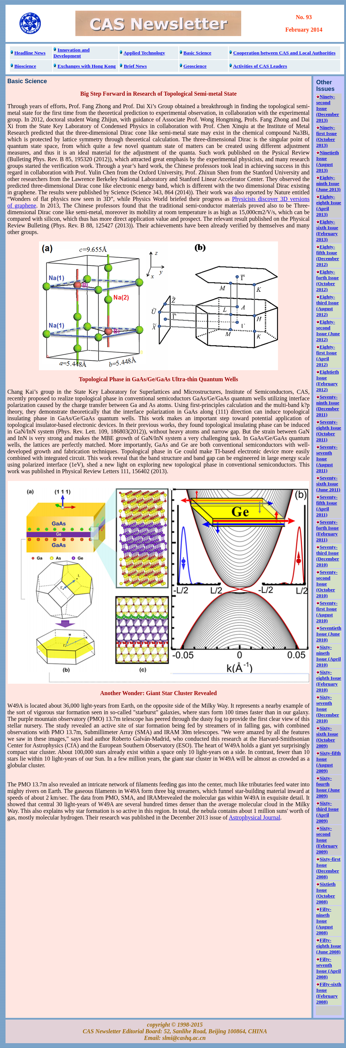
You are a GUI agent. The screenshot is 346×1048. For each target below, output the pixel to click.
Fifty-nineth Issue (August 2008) (324, 920)
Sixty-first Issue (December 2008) (328, 867)
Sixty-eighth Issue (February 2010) (328, 681)
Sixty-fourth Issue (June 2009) (328, 787)
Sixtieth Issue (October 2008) (326, 892)
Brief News (135, 66)
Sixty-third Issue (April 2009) (327, 812)
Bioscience (25, 66)
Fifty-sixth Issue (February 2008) (328, 993)
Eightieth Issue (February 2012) (327, 380)
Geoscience (195, 66)
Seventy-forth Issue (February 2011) (327, 530)
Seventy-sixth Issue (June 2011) (328, 483)
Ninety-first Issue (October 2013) (326, 136)
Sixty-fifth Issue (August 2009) (328, 761)
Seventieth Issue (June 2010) (328, 633)
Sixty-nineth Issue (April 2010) (328, 656)
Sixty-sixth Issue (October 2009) (327, 736)
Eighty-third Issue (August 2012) (327, 305)
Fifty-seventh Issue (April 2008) (328, 968)
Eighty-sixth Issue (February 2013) (327, 230)
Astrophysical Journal (254, 817)
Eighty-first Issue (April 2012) (326, 355)
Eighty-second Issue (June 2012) (328, 330)
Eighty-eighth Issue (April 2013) (328, 205)
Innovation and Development (71, 53)
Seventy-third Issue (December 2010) (327, 555)
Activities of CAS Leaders (260, 66)
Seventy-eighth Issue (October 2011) (328, 430)
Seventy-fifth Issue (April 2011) (327, 505)
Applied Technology (144, 53)
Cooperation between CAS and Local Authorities (284, 53)
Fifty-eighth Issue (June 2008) (328, 946)
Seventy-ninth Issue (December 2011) (327, 405)
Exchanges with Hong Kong (87, 66)
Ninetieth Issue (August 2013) (327, 161)
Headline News (30, 53)
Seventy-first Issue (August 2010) (327, 611)
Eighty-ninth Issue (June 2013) (328, 183)
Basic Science (197, 53)
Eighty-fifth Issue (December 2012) (327, 255)
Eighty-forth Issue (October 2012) (327, 280)
